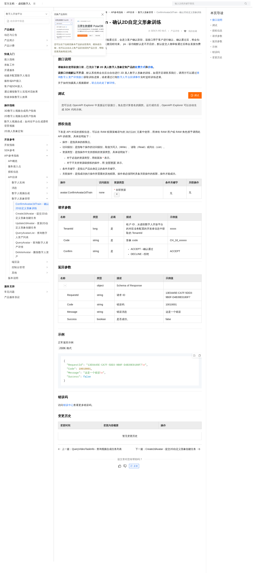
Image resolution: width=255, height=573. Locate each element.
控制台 (223, 5)
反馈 (134, 478)
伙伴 (96, 5)
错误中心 (68, 417)
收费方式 (140, 78)
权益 (68, 5)
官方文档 (9, 15)
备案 (214, 5)
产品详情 (175, 42)
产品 (46, 5)
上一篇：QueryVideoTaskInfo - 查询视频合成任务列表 (90, 461)
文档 (207, 5)
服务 (105, 5)
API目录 (130, 24)
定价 (77, 5)
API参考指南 (117, 24)
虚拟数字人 (24, 15)
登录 (244, 5)
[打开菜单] (5, 5)
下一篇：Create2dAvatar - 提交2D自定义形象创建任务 (167, 461)
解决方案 (58, 5)
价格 (150, 78)
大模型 (36, 5)
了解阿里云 (118, 5)
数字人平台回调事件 (128, 88)
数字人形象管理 (145, 24)
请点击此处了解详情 (103, 94)
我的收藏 (192, 42)
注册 (231, 5)
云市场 (87, 5)
